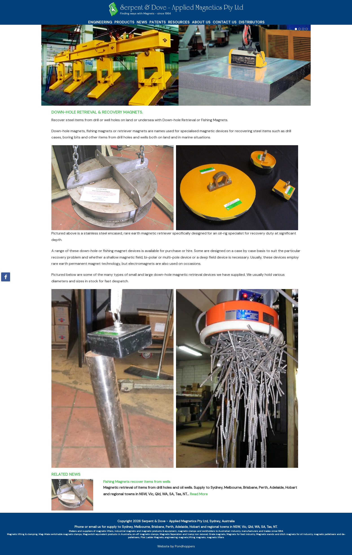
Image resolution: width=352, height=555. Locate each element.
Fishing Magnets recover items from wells (136, 481)
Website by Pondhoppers (176, 546)
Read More (199, 494)
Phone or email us (88, 527)
